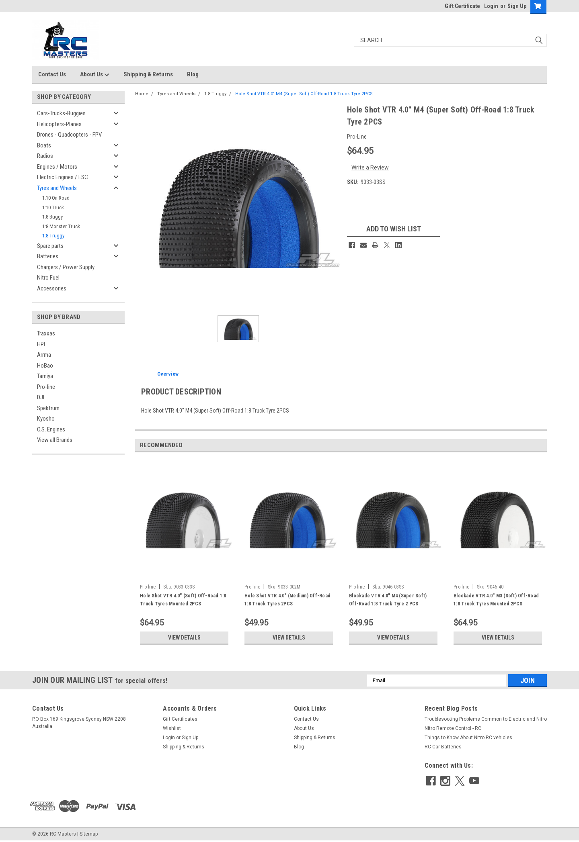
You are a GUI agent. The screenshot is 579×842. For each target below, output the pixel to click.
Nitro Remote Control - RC (453, 728)
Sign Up (516, 6)
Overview (168, 374)
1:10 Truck (53, 207)
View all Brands (54, 439)
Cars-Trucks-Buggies (61, 113)
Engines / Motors (57, 166)
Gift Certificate (462, 6)
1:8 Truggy (53, 236)
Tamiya (45, 376)
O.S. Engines (51, 429)
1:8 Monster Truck (61, 226)
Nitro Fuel (48, 277)
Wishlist (172, 728)
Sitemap (89, 834)
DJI (40, 397)
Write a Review (370, 167)
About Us (94, 75)
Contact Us (52, 74)
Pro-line (46, 386)
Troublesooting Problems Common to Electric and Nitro (486, 719)
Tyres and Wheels (57, 188)
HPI (41, 344)
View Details (184, 637)
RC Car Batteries (443, 747)
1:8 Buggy (52, 217)
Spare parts (50, 245)
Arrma (44, 354)
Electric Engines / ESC (62, 177)
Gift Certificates (180, 719)
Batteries (47, 256)
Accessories (51, 288)
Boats (44, 145)
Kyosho (46, 418)
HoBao (45, 365)
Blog (193, 74)
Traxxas (46, 333)
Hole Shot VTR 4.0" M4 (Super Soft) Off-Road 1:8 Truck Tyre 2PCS (304, 93)
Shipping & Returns (148, 74)
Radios (45, 155)
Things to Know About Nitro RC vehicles (468, 737)
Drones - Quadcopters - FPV (69, 134)
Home (141, 93)
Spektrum (48, 408)
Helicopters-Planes (59, 124)
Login (491, 6)
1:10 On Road (56, 198)
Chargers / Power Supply (65, 267)
